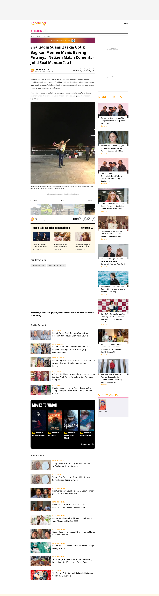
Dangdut (38, 36)
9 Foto (104, 211)
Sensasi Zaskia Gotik (38, 265)
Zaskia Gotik (47, 36)
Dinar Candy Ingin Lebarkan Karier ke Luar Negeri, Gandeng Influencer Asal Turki (113, 261)
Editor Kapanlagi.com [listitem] (42, 69)
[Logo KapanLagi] (38, 23)
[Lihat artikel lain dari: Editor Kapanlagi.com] (86, 228)
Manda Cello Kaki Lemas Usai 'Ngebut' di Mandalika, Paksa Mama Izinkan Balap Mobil (112, 206)
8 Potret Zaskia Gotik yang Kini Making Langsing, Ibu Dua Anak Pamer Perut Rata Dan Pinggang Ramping (73, 377)
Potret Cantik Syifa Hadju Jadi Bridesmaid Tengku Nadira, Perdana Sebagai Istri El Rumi (112, 148)
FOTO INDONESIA (58, 488)
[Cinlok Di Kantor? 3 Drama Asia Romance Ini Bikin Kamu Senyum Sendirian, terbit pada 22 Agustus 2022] (41, 241)
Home (32, 36)
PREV (34, 200)
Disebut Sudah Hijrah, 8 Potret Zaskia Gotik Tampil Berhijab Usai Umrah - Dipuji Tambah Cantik (72, 391)
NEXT (90, 200)
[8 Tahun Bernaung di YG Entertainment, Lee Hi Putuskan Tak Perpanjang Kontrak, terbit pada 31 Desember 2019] (83, 241)
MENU (126, 23)
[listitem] (45, 30)
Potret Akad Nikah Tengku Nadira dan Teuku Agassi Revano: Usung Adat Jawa (111, 233)
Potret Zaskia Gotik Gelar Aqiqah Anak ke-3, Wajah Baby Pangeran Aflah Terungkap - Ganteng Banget (71, 349)
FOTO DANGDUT (58, 330)
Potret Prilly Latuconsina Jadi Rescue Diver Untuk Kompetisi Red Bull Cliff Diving (113, 289)
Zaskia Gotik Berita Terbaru (56, 265)
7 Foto (104, 126)
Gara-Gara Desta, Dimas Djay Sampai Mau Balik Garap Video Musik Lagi (113, 120)
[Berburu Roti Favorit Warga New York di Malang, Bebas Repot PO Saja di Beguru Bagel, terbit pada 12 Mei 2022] (62, 241)
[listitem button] (89, 70)
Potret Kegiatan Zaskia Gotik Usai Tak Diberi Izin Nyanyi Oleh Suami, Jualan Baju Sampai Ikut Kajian (73, 363)
